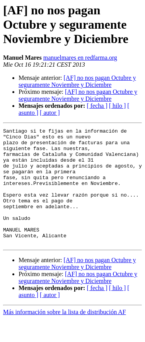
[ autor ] (50, 112)
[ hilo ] (117, 105)
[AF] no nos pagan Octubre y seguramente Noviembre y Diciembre (77, 81)
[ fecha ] (97, 105)
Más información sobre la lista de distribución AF (64, 335)
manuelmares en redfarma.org (80, 57)
